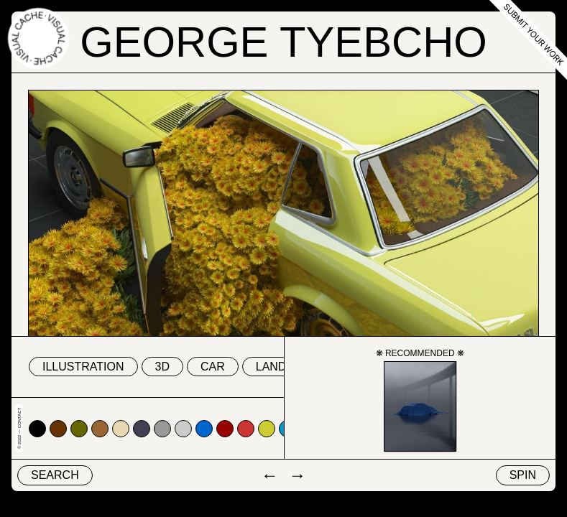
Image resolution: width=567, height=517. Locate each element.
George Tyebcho (283, 42)
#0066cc (204, 428)
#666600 (79, 428)
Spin (523, 475)
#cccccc (183, 428)
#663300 (58, 428)
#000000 (37, 428)
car (212, 366)
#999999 (162, 428)
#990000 (225, 428)
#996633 (100, 428)
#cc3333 (245, 428)
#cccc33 (266, 428)
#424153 (141, 428)
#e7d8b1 (120, 428)
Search (55, 475)
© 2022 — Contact (19, 428)
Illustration (83, 366)
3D (162, 366)
